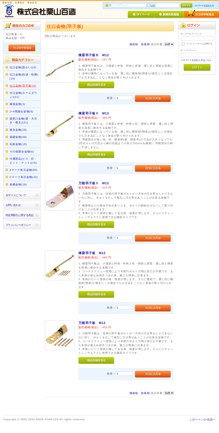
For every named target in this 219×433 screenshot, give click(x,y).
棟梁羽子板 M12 (92, 253)
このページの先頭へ (202, 419)
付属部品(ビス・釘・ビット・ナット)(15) (23, 160)
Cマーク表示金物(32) (24, 177)
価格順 (133, 44)
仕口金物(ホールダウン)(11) (23, 94)
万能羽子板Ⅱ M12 (93, 183)
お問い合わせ (13, 205)
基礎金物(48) (18, 136)
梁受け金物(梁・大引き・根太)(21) (23, 120)
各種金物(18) (18, 184)
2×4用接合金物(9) (22, 111)
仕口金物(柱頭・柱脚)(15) (24, 76)
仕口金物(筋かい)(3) (23, 67)
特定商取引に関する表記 (20, 215)
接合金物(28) (18, 129)
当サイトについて (16, 195)
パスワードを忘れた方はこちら (196, 60)
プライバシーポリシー (18, 224)
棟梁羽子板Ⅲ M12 (93, 55)
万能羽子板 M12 (92, 323)
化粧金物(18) (18, 144)
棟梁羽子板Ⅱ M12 (93, 113)
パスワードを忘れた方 (204, 5)
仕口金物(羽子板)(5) (23, 85)
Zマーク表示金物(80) (24, 169)
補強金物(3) (17, 104)
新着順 (145, 44)
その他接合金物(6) (22, 151)
